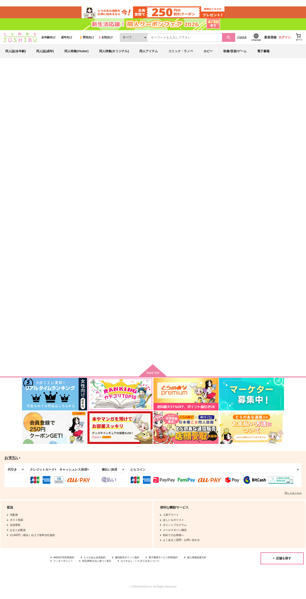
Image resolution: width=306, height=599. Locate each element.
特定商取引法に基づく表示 (130, 565)
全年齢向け (48, 40)
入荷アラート (218, 85)
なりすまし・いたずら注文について (177, 565)
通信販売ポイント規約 (131, 561)
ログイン (285, 40)
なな (59, 94)
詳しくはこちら (293, 497)
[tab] (123, 139)
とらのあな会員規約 (97, 561)
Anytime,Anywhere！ (86, 317)
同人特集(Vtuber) (76, 54)
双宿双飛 (206, 317)
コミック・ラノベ (180, 54)
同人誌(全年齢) (15, 54)
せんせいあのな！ (169, 317)
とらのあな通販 (30, 72)
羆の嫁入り (251, 317)
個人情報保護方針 (64, 565)
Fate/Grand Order (233, 94)
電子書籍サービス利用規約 (170, 561)
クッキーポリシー (94, 565)
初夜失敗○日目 (124, 317)
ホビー (208, 54)
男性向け (86, 40)
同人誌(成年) (45, 54)
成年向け (66, 40)
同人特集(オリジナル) (114, 54)
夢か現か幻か (199, 94)
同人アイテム (148, 54)
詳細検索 (242, 40)
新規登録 (270, 40)
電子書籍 (263, 54)
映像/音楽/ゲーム (235, 54)
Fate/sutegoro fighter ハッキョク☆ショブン (220, 213)
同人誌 (48, 72)
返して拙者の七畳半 (170, 94)
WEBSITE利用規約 (64, 561)
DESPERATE (252, 211)
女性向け (105, 40)
